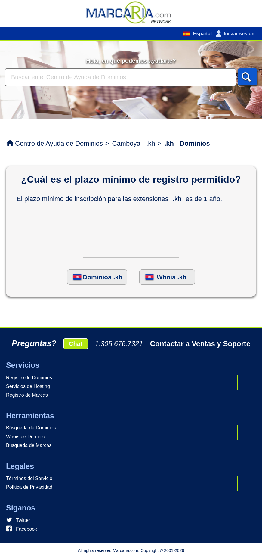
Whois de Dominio (25, 436)
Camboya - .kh (133, 143)
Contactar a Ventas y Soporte (200, 343)
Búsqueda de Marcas (28, 445)
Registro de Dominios (29, 377)
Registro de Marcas (27, 395)
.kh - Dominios (187, 143)
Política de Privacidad (29, 487)
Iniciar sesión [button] (239, 33)
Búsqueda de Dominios (31, 427)
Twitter (23, 520)
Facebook (26, 529)
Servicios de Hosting (28, 386)
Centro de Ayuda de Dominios (59, 143)
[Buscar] (120, 77)
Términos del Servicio (29, 478)
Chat (75, 343)
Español (202, 33)
